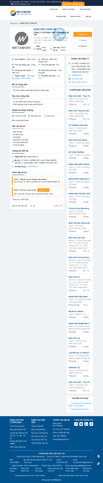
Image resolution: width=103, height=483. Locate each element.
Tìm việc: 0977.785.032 (61, 429)
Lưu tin (82, 40)
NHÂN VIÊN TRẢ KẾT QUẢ (79, 194)
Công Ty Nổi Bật (37, 426)
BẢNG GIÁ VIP (76, 16)
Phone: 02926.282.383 (61, 433)
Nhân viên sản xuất (77, 238)
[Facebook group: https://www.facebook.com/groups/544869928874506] (81, 424)
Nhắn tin (82, 46)
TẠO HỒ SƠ (54, 9)
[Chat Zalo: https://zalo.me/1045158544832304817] (86, 424)
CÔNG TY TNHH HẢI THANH (79, 143)
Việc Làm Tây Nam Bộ (39, 433)
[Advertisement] (37, 227)
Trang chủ (13, 23)
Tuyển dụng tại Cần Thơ (80, 409)
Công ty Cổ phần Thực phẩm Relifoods (78, 372)
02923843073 (32, 167)
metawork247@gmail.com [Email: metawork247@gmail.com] (83, 462)
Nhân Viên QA (74, 338)
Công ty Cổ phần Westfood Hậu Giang (78, 212)
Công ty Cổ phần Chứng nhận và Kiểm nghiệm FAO (79, 328)
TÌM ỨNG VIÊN (61, 16)
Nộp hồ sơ (83, 34)
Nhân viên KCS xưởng (78, 140)
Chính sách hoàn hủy (17, 447)
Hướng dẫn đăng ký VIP (18, 433)
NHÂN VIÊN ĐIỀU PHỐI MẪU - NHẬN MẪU (80, 164)
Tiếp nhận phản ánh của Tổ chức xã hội (30, 476)
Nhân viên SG (74, 277)
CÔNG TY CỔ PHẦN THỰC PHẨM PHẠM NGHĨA (78, 100)
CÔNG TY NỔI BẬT (68, 9)
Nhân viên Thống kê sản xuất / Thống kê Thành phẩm (80, 257)
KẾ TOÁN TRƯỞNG (76, 152)
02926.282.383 (56, 2)
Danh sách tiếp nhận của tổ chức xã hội (73, 476)
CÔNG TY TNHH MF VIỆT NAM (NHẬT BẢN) (78, 129)
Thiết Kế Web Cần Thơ (39, 443)
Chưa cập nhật (77, 79)
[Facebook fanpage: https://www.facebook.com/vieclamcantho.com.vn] (76, 424)
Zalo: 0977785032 (59, 436)
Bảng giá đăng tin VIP (18, 430)
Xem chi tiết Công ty (79, 82)
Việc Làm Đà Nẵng (38, 430)
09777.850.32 (24, 2)
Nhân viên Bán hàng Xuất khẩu (80, 223)
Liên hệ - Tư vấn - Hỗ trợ (17, 437)
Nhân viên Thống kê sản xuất (80, 111)
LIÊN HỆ (88, 16)
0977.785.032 (41, 2)
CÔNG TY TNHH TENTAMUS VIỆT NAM (79, 168)
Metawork (57, 480)
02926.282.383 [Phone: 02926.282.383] (62, 462)
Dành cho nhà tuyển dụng (73, 4)
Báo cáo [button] (58, 206)
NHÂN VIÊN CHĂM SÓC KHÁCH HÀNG (80, 179)
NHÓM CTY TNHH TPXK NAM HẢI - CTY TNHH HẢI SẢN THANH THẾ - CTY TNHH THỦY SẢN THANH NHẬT (80, 244)
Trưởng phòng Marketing (79, 208)
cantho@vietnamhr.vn (61, 439)
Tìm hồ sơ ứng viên (17, 426)
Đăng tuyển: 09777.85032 (57, 424)
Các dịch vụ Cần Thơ (39, 436)
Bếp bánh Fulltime (76, 311)
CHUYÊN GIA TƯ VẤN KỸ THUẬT (80, 353)
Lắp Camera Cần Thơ (39, 440)
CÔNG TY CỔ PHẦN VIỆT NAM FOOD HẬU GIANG (80, 301)
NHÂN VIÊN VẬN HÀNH (78, 297)
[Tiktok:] (91, 424)
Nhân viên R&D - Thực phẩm (80, 96)
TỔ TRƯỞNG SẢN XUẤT (78, 125)
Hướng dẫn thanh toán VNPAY (18, 442)
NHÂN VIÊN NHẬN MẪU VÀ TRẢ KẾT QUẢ (80, 324)
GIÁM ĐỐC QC (74, 368)
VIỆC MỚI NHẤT (85, 9)
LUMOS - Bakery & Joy (78, 314)
